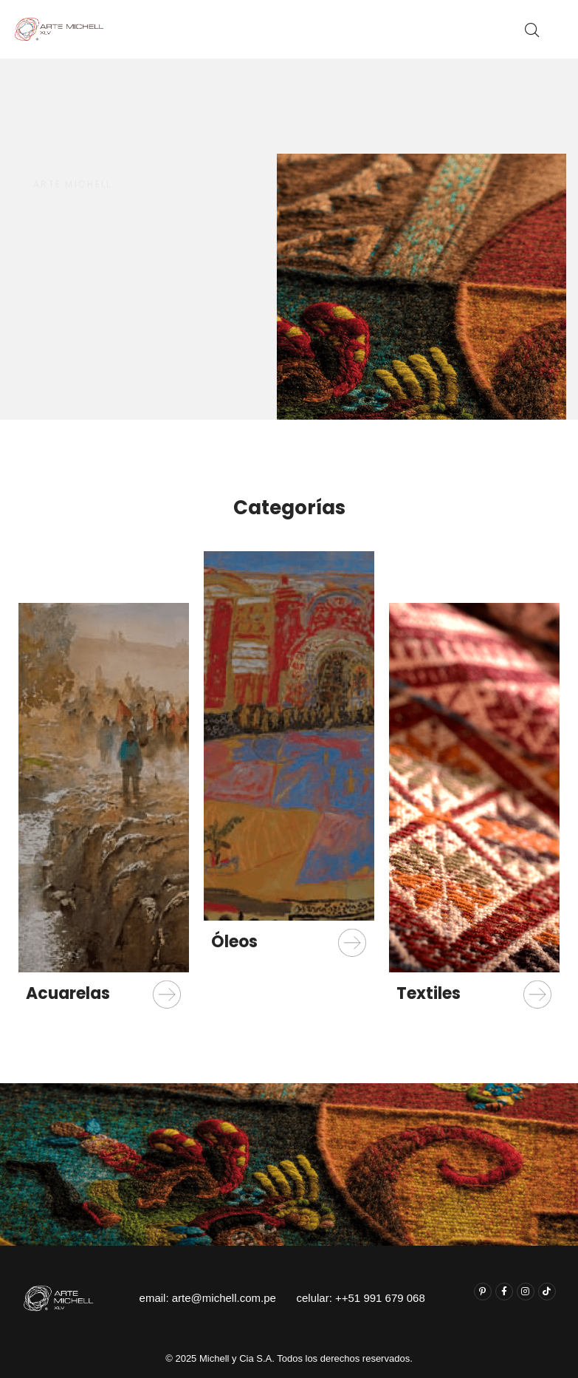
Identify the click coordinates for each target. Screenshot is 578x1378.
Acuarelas (68, 993)
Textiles (428, 993)
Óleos (234, 941)
